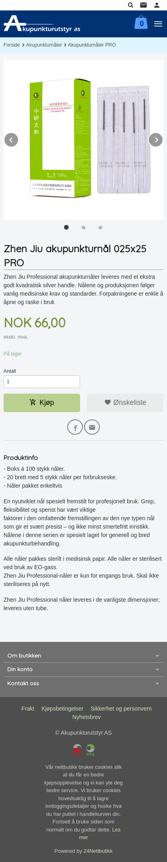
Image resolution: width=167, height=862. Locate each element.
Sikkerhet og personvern (121, 708)
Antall (10, 371)
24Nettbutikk (98, 851)
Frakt (27, 708)
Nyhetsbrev (86, 717)
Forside (12, 45)
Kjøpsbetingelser (62, 708)
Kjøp (41, 402)
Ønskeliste (125, 402)
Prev (18, 138)
